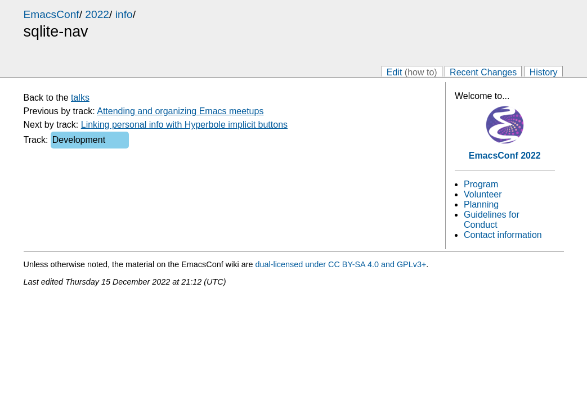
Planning (481, 204)
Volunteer (483, 194)
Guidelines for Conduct (491, 220)
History (544, 71)
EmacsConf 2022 (505, 155)
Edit (412, 71)
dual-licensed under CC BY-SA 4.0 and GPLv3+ (340, 264)
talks (80, 97)
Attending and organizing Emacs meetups (180, 111)
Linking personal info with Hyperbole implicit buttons (184, 124)
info (124, 14)
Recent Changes (483, 71)
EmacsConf (51, 14)
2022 (97, 14)
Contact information (503, 235)
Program (481, 184)
